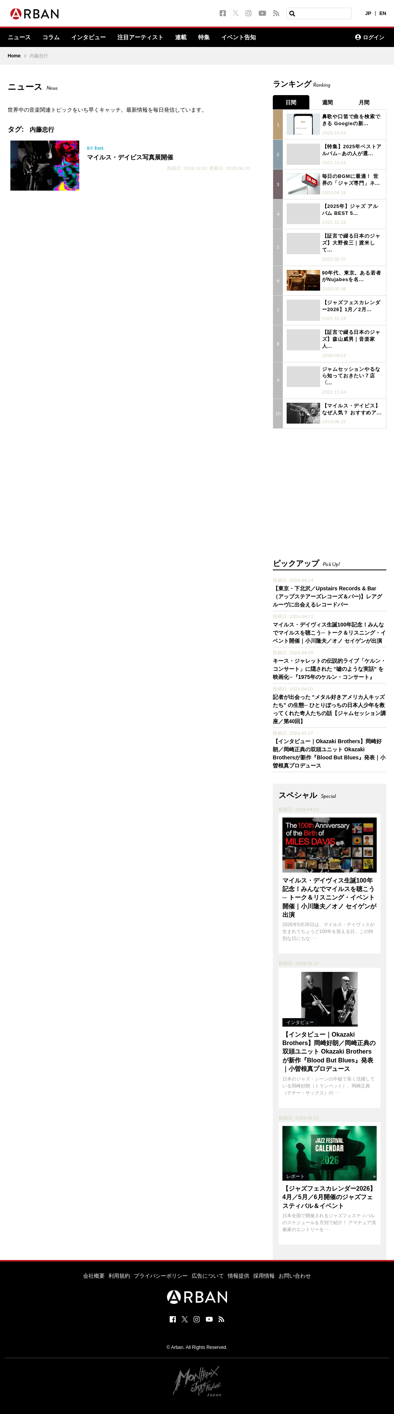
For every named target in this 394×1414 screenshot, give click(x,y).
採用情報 (264, 1246)
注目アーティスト (147, 38)
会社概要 (94, 1246)
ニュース (20, 38)
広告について (208, 1246)
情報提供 (238, 1246)
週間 (329, 102)
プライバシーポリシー (161, 1246)
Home (14, 56)
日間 (291, 102)
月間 (367, 102)
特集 (213, 38)
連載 (189, 38)
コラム (53, 38)
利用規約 (119, 1246)
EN (382, 13)
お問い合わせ (295, 1246)
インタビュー (92, 38)
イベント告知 (249, 38)
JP (368, 13)
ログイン (369, 38)
